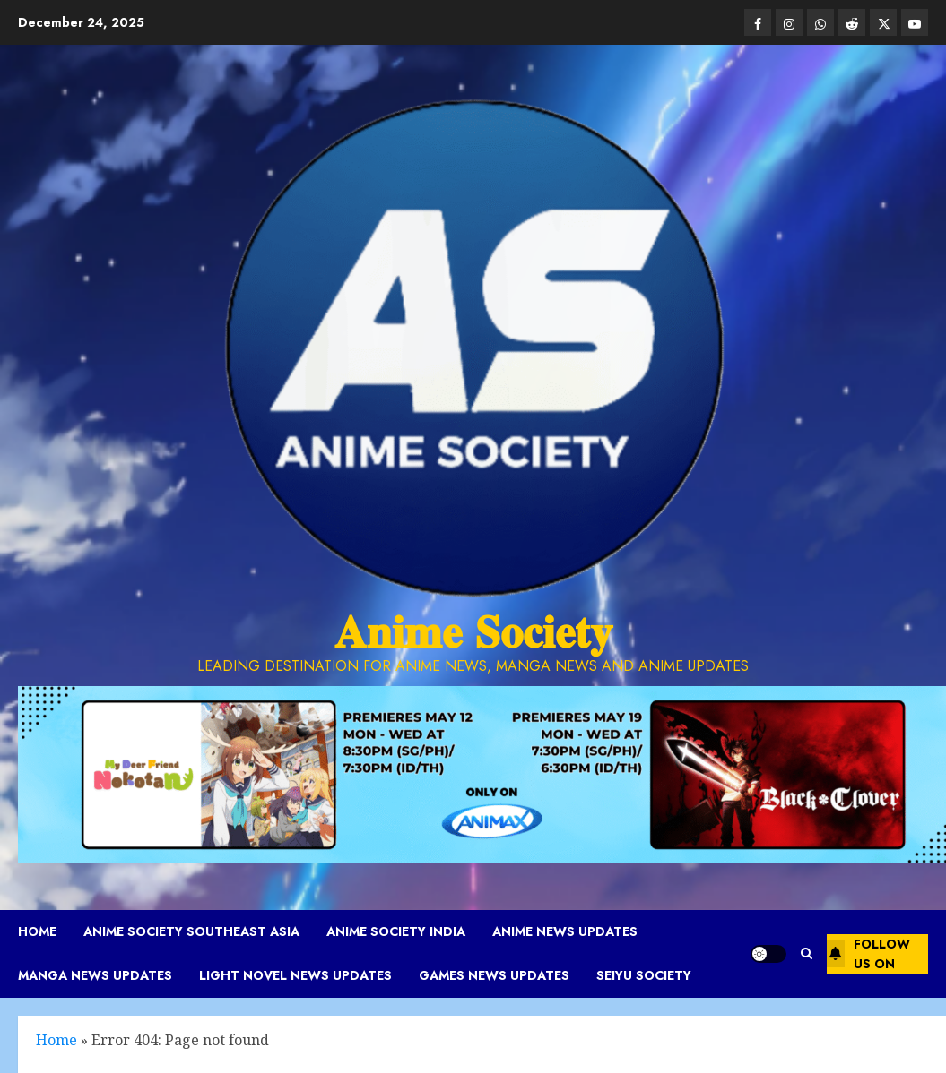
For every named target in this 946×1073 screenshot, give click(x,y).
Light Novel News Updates (295, 975)
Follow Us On (868, 954)
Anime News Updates (565, 931)
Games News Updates (494, 975)
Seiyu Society (643, 975)
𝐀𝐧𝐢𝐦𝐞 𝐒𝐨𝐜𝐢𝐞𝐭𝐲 (473, 632)
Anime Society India (395, 931)
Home (37, 931)
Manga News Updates (95, 975)
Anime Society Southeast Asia (191, 931)
